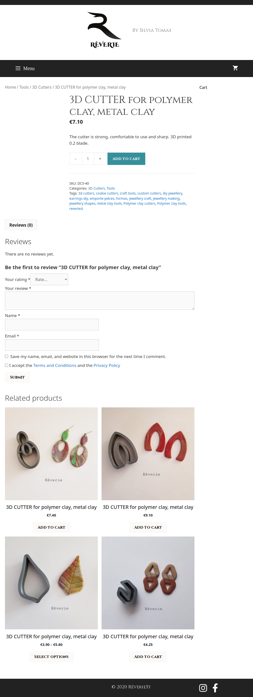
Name (12, 315)
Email (12, 336)
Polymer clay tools (171, 203)
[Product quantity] (88, 159)
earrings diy (78, 198)
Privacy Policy (107, 365)
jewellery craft (140, 198)
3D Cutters (41, 87)
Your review (18, 288)
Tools (24, 87)
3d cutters (86, 193)
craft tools (128, 193)
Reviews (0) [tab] (21, 225)
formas (121, 198)
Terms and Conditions (54, 365)
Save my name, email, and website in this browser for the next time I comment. (88, 356)
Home (10, 87)
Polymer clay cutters (139, 203)
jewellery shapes (82, 203)
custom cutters (149, 193)
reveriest (76, 208)
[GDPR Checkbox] (6, 365)
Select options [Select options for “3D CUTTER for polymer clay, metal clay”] (51, 656)
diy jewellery (172, 193)
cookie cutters (107, 193)
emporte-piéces (102, 198)
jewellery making (166, 198)
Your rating (17, 279)
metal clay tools (109, 203)
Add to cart (126, 158)
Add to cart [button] (51, 527)
